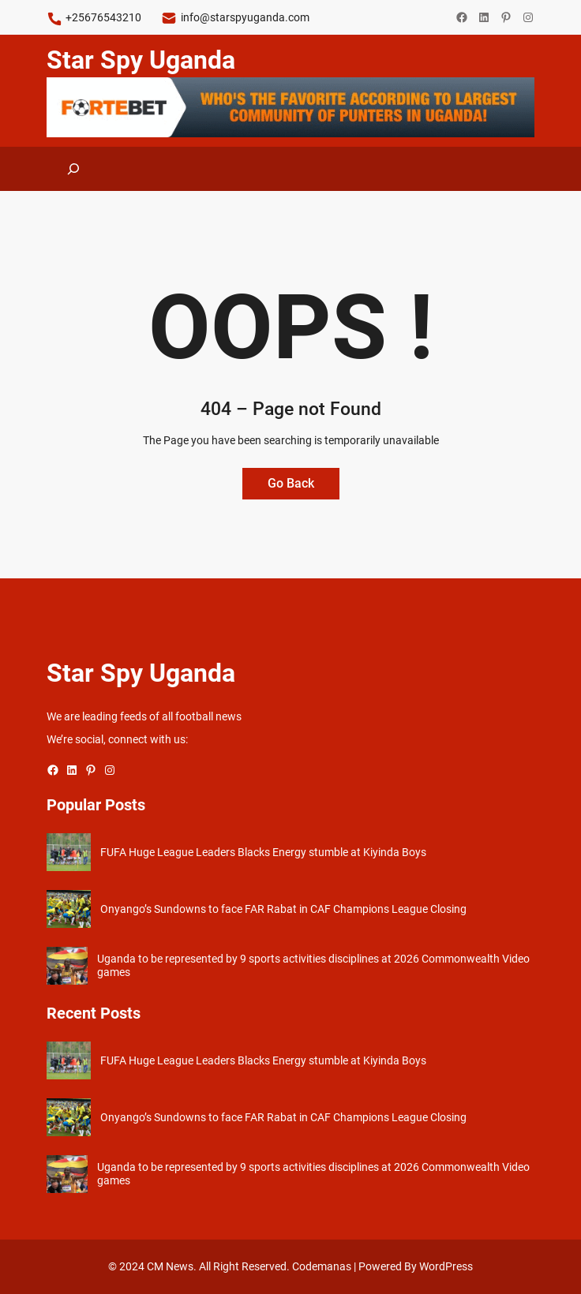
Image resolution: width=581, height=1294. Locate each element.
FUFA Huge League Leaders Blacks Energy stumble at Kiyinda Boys (263, 852)
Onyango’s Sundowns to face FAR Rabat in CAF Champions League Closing (283, 909)
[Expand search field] (73, 169)
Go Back (291, 483)
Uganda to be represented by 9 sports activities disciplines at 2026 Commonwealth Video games (313, 965)
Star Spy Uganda (141, 60)
